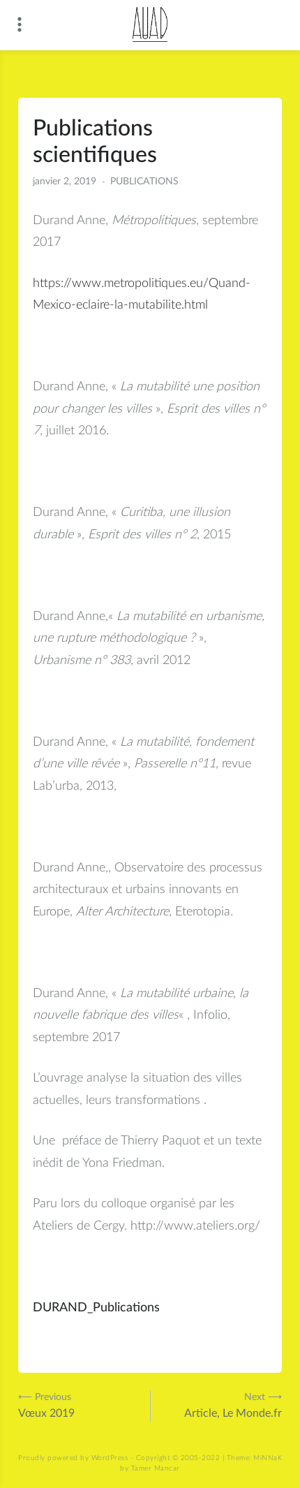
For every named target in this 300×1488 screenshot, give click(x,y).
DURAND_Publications (96, 1308)
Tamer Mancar (155, 1468)
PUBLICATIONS (144, 181)
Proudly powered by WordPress (73, 1457)
